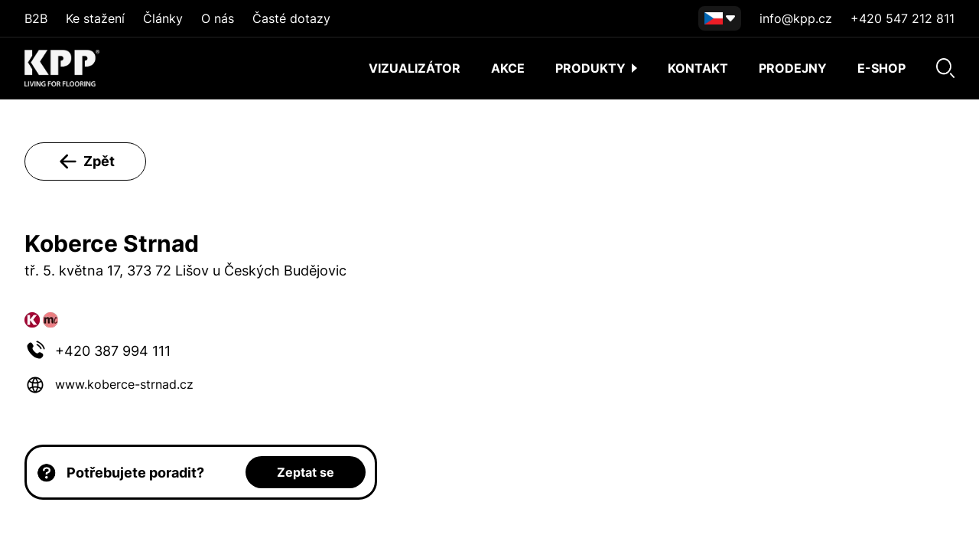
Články (163, 18)
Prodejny (793, 68)
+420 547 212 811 (903, 18)
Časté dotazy (291, 18)
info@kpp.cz (795, 18)
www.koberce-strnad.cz (124, 384)
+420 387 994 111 (113, 351)
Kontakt (698, 68)
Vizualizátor (414, 68)
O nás (217, 18)
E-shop (881, 68)
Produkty (596, 68)
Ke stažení (95, 18)
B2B (35, 18)
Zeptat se (305, 472)
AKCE (508, 68)
